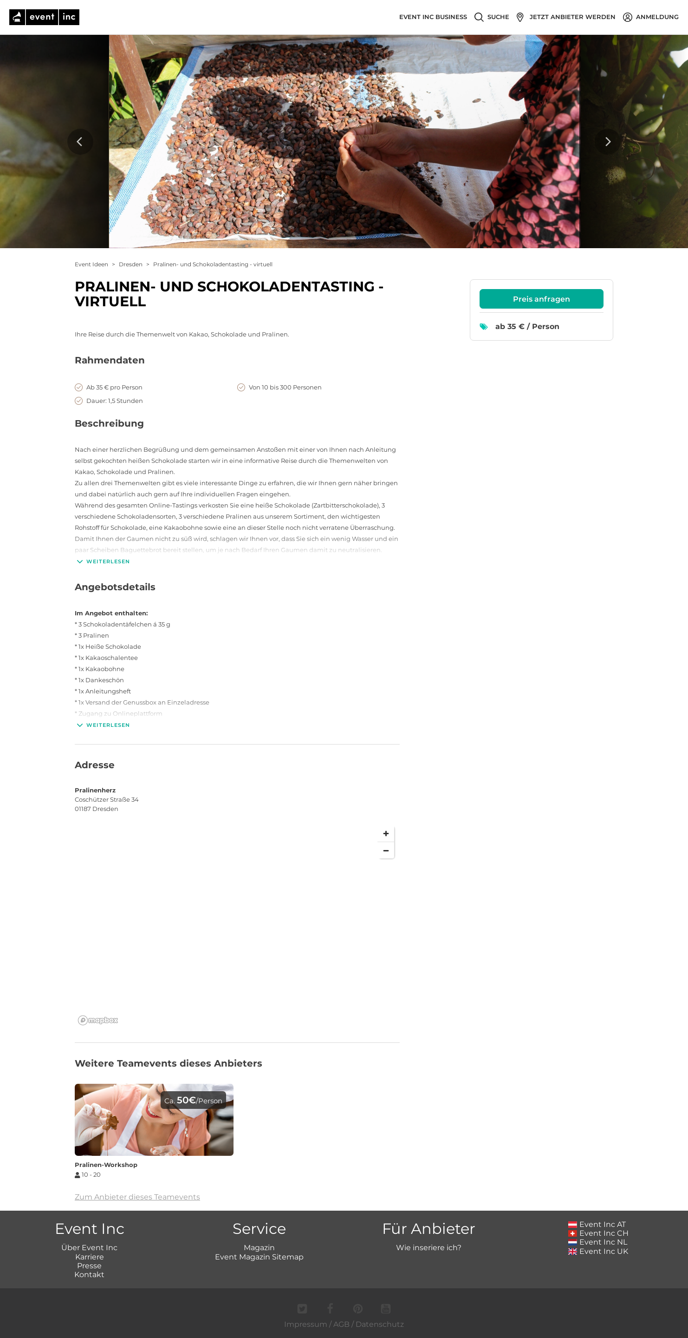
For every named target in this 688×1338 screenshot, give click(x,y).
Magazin (259, 1247)
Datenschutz (380, 1324)
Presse (89, 1265)
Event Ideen (91, 264)
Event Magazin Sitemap (259, 1256)
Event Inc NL (597, 1242)
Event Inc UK (598, 1251)
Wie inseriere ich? (428, 1247)
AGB (341, 1324)
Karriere (89, 1256)
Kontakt (89, 1274)
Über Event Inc (89, 1247)
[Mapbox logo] (98, 1020)
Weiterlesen (102, 561)
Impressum (305, 1324)
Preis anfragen (541, 299)
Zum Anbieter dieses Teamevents (137, 1197)
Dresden (131, 264)
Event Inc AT (597, 1224)
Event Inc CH (598, 1233)
